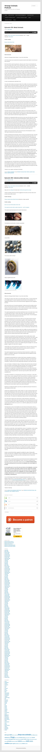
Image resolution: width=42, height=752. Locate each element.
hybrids (6, 710)
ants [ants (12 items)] (6, 734)
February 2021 (7, 621)
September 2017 (7, 669)
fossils (6, 705)
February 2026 (7, 552)
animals (8, 171)
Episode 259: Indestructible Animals (17, 178)
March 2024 (6, 579)
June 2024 (6, 575)
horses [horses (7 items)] (18, 737)
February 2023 (7, 594)
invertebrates (12, 171)
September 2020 (7, 627)
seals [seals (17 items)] (27, 741)
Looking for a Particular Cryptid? (22, 17)
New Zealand (7, 718)
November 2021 (7, 611)
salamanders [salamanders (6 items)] (24, 741)
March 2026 (6, 551)
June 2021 (6, 617)
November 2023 (7, 583)
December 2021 (7, 610)
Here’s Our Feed (11, 15)
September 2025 (7, 558)
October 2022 (7, 598)
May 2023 (6, 590)
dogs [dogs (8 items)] (34, 734)
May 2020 (6, 632)
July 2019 (6, 643)
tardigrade (13, 491)
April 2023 (6, 591)
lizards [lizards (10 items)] (33, 737)
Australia (6, 688)
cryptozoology (7, 697)
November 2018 (7, 653)
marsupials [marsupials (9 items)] (10, 739)
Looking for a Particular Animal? (10, 17)
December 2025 (7, 554)
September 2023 (7, 586)
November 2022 (7, 597)
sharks (6, 724)
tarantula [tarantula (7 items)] (16, 743)
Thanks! (14, 19)
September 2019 (7, 641)
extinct (6, 703)
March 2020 (6, 634)
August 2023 (7, 587)
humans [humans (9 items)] (21, 737)
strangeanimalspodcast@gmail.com (19, 479)
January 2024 (7, 581)
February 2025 (7, 566)
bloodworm (19, 171)
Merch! (29, 17)
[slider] (19, 32)
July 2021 (6, 616)
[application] (21, 32)
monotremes (7, 717)
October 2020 (7, 626)
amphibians (7, 682)
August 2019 (7, 642)
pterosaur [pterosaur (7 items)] (13, 741)
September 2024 (7, 572)
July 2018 (6, 657)
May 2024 (6, 576)
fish (5, 704)
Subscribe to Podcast (8, 19)
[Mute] (32, 32)
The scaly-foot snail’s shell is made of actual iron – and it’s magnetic (17, 207)
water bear (17, 491)
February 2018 (7, 663)
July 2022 (6, 602)
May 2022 (6, 604)
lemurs (6, 713)
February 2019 (7, 649)
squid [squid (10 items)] (14, 743)
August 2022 (7, 601)
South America (7, 725)
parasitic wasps (32, 171)
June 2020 (6, 631)
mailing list (12, 189)
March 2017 (6, 676)
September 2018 (7, 655)
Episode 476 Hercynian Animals (10, 546)
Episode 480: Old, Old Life (9, 541)
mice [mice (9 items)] (14, 739)
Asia (11, 490)
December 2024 (7, 568)
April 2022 (6, 605)
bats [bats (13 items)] (11, 734)
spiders (6, 726)
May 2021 (6, 618)
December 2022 (7, 596)
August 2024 (7, 573)
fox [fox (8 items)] (9, 737)
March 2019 (6, 648)
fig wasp (22, 171)
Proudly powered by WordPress (21, 748)
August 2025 (7, 559)
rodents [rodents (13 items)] (20, 741)
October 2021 (7, 612)
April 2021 (6, 619)
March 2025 (6, 565)
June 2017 (6, 672)
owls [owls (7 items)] (30, 739)
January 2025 (7, 567)
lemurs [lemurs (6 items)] (31, 737)
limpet (25, 171)
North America (19, 490)
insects (6, 711)
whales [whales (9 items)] (23, 743)
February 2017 (7, 677)
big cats (6, 690)
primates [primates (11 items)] (9, 741)
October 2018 (7, 654)
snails (10, 491)
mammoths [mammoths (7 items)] (6, 739)
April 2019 (6, 647)
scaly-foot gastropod (10, 172)
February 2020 (7, 635)
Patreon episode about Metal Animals (11, 199)
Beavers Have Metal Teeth (9, 42)
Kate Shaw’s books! (30, 15)
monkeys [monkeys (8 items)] (22, 739)
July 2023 (6, 588)
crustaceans (7, 695)
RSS (9, 36)
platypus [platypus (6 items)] (6, 741)
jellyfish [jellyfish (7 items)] (24, 737)
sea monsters (7, 721)
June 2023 (6, 589)
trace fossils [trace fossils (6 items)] (20, 743)
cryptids (6, 696)
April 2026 (6, 550)
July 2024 (6, 574)
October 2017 (7, 668)
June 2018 (6, 658)
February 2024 (7, 580)
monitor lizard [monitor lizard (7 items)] (17, 739)
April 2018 (6, 661)
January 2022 (7, 609)
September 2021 (7, 613)
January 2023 (7, 595)
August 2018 (7, 656)
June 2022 (6, 603)
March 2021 (6, 620)
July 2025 (6, 560)
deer (5, 698)
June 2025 (6, 561)
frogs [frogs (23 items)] (13, 737)
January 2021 (7, 623)
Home (6, 15)
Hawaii (6, 706)
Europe (6, 702)
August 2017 (7, 670)
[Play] (6, 32)
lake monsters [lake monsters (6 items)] (27, 737)
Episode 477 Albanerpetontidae (10, 545)
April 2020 (6, 633)
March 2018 (6, 662)
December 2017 (7, 665)
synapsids (6, 727)
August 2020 (7, 628)
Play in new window (11, 35)
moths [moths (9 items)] (25, 739)
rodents (6, 172)
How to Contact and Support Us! (20, 15)
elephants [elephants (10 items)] (7, 737)
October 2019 (7, 640)
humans (6, 709)
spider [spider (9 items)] (11, 743)
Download (17, 35)
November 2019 (7, 639)
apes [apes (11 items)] (8, 734)
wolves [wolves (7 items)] (26, 743)
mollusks (27, 171)
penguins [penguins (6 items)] (35, 739)
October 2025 (7, 557)
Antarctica (6, 684)
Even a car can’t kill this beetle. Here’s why (12, 204)
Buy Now (18, 536)
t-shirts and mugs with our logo (25, 189)
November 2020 (7, 625)
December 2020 (7, 624)
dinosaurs (6, 699)
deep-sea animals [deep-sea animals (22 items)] (24, 735)
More (12, 36)
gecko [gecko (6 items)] (16, 737)
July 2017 (6, 671)
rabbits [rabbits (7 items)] (16, 741)
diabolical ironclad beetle (28, 490)
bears (6, 689)
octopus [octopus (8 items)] (28, 739)
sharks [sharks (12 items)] (31, 741)
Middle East (7, 716)
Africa (6, 681)
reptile (6, 720)
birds (5, 691)
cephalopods (7, 694)
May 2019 (6, 646)
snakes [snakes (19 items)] (7, 743)
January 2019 (7, 650)
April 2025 (6, 564)
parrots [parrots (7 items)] (33, 739)
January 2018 (7, 664)
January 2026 (7, 553)
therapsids (6, 728)
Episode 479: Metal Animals (14, 27)
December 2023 (7, 582)
